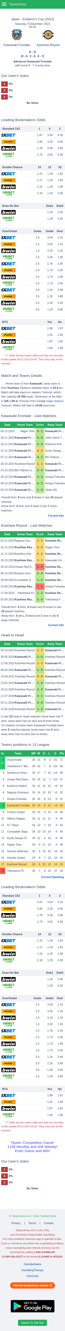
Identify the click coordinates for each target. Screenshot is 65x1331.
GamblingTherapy (32, 1270)
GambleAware (32, 1264)
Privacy (16, 1223)
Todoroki (47, 392)
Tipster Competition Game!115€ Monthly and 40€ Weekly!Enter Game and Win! (32, 1147)
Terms (32, 1223)
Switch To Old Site (32, 1322)
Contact (48, 1223)
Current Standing (52, 877)
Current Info (56, 515)
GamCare (32, 1276)
